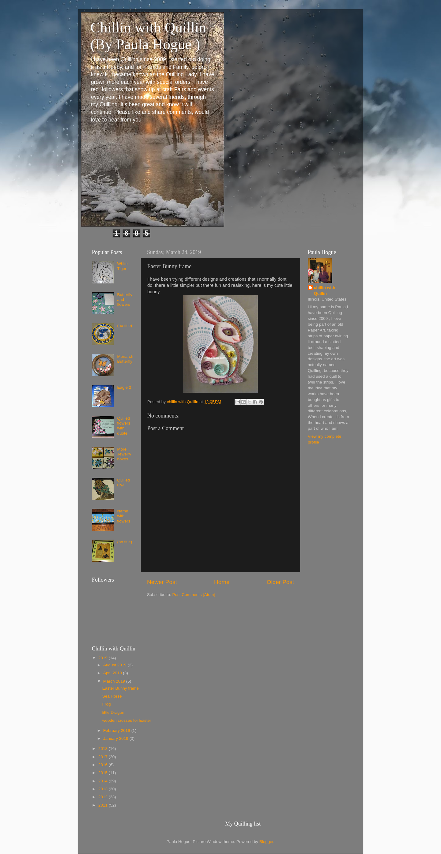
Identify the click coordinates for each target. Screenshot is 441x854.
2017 (103, 757)
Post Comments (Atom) (193, 594)
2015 (103, 772)
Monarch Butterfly (125, 359)
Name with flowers (123, 516)
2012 (103, 797)
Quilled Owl (123, 482)
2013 (103, 789)
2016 (103, 764)
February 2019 (117, 730)
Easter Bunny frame (120, 688)
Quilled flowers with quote (123, 426)
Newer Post (162, 582)
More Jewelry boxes (124, 454)
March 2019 (114, 681)
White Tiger (122, 266)
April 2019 (113, 673)
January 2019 (116, 738)
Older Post (280, 582)
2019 (103, 658)
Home (221, 582)
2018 (103, 748)
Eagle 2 (124, 387)
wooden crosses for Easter (126, 720)
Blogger (266, 841)
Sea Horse (112, 696)
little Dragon (113, 712)
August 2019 (115, 665)
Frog (106, 704)
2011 (103, 805)
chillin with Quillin (324, 290)
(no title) (124, 325)
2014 (103, 781)
